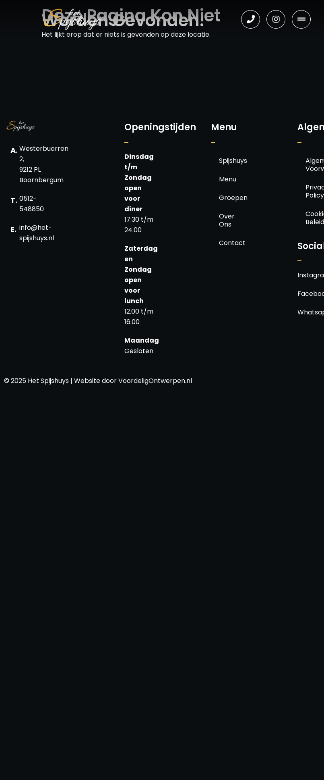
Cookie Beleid (311, 218)
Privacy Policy (311, 191)
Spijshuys (225, 160)
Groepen (225, 197)
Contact (225, 243)
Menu (225, 179)
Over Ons (225, 220)
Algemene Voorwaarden (311, 164)
